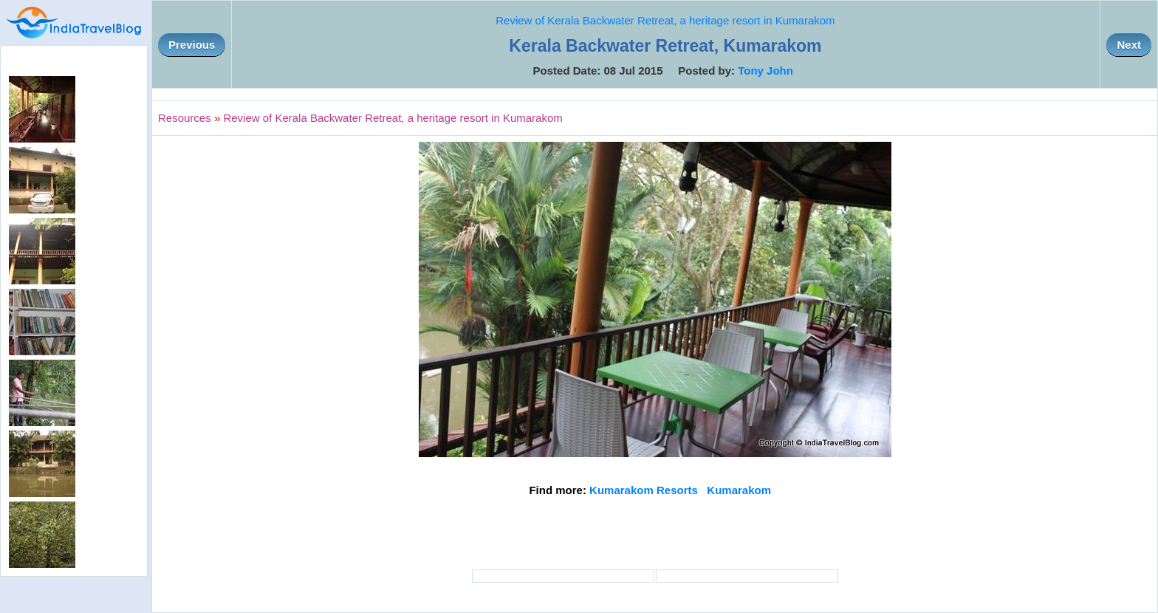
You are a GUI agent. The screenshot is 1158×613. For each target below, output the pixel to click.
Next (1129, 44)
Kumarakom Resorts (643, 490)
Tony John (765, 70)
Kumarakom (739, 490)
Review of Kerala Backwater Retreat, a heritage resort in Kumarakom (665, 20)
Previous (191, 44)
